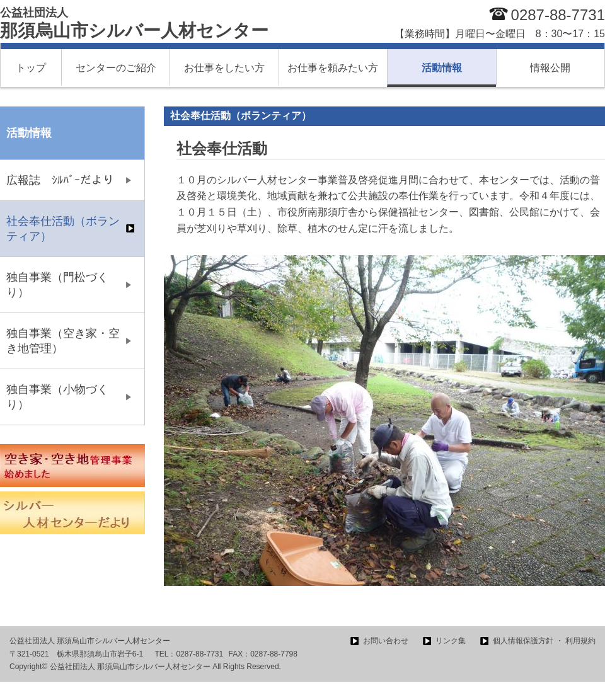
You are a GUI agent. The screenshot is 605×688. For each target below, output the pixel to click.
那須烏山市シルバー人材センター (134, 23)
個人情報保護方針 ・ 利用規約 (544, 640)
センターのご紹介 (116, 67)
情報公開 (550, 67)
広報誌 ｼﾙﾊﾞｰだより (60, 180)
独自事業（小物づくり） (57, 397)
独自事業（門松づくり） (57, 285)
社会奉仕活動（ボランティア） (63, 229)
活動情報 (442, 67)
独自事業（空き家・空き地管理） (63, 341)
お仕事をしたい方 (224, 67)
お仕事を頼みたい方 (332, 67)
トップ (31, 67)
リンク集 (450, 640)
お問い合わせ (385, 640)
